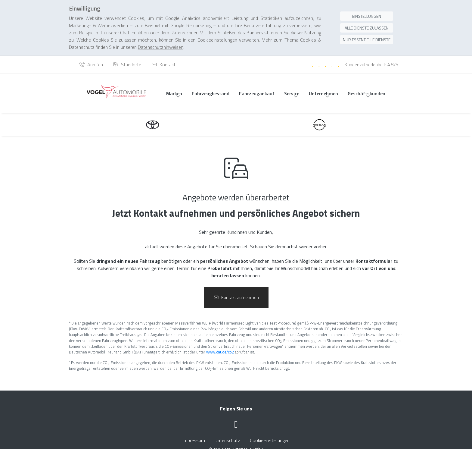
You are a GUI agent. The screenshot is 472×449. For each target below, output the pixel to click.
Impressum (194, 433)
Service (291, 86)
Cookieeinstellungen (270, 433)
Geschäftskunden (366, 86)
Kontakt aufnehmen (236, 290)
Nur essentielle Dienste (366, 28)
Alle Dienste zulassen (367, 16)
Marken (174, 86)
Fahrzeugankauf (257, 86)
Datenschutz (227, 433)
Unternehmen (323, 86)
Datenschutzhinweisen (160, 35)
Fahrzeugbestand (210, 86)
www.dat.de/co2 (220, 345)
